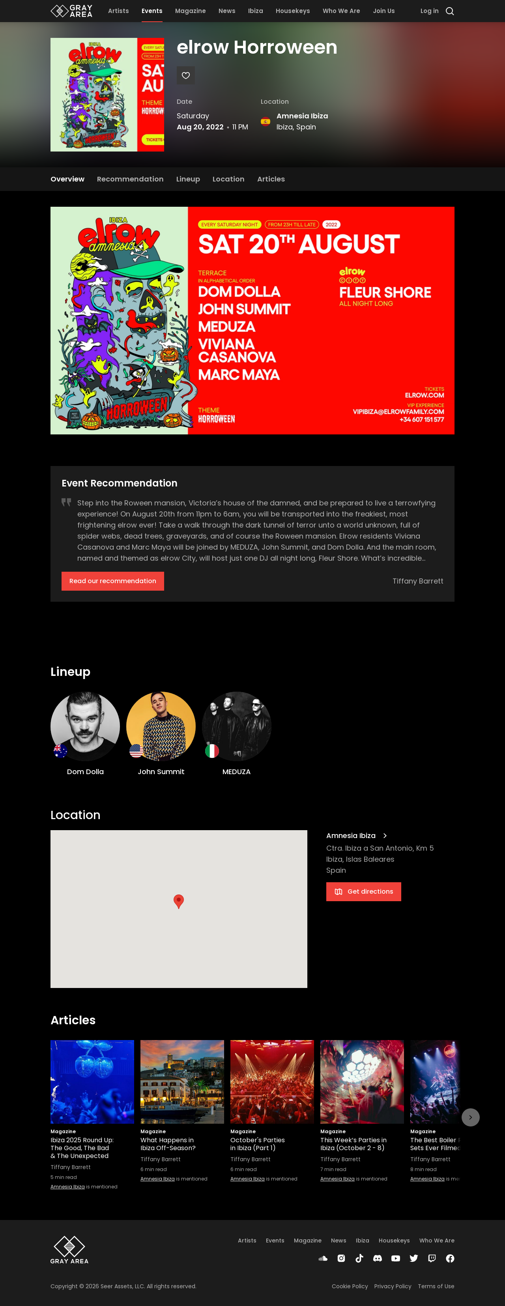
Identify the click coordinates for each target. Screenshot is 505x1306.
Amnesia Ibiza (302, 116)
